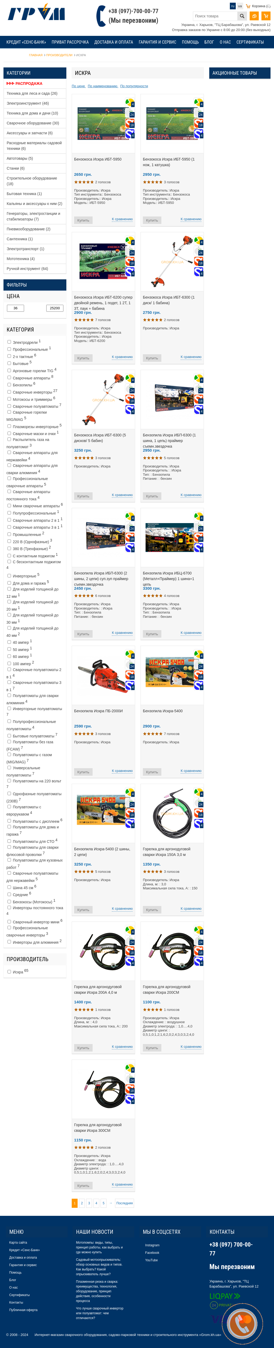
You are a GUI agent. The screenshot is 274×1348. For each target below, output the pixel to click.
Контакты (16, 54)
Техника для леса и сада (32, 93)
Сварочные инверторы (32, 391)
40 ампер (19, 642)
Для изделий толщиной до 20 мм (32, 605)
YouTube (151, 1260)
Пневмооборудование (28, 229)
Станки (16, 168)
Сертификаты (250, 42)
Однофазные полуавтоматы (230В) (34, 797)
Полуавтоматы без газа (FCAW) (29, 745)
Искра (17, 971)
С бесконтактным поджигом (33, 565)
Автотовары (20, 158)
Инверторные (23, 575)
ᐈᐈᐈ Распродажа (24, 83)
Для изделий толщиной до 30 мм (32, 619)
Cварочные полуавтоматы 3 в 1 (33, 686)
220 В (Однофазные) (29, 541)
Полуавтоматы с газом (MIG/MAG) (29, 758)
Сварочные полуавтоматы (34, 406)
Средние (19, 894)
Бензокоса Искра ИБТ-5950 (97, 159)
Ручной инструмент (27, 268)
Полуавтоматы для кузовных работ (34, 864)
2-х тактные (21, 356)
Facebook (152, 1253)
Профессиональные (29, 349)
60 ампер (19, 656)
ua (240, 6)
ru (232, 6)
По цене (79, 86)
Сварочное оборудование (33, 123)
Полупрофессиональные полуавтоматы (31, 725)
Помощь (190, 42)
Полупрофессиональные (33, 512)
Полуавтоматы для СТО (32, 841)
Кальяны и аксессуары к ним (34, 203)
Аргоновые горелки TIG (31, 370)
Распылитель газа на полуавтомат (27, 443)
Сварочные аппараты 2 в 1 (35, 520)
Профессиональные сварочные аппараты (27, 482)
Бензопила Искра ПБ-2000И (98, 711)
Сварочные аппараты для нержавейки (32, 456)
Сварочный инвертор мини (35, 921)
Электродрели (24, 342)
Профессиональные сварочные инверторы (27, 931)
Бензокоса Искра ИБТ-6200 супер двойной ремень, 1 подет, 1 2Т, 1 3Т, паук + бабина (103, 303)
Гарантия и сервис (157, 42)
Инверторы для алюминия (34, 942)
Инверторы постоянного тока (34, 911)
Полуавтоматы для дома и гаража (32, 830)
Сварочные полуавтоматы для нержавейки (32, 877)
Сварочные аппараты (30, 377)
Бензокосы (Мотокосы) (31, 901)
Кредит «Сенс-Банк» (26, 42)
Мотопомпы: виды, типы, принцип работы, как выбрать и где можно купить (99, 1247)
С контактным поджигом (32, 555)
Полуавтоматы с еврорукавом (23, 810)
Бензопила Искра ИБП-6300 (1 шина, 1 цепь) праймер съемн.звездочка (169, 440)
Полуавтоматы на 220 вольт (33, 784)
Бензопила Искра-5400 (163, 711)
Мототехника (21, 259)
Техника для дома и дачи (32, 113)
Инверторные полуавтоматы (34, 712)
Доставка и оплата (113, 42)
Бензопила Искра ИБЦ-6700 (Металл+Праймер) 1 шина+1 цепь (168, 579)
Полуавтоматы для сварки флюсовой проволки (32, 851)
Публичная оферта (23, 1310)
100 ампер (20, 663)
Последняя (124, 1203)
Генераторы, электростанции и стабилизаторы (33, 216)
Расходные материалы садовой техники (34, 146)
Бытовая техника (24, 194)
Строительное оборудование (32, 181)
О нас (225, 42)
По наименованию (103, 86)
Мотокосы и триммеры (31, 399)
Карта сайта (18, 1242)
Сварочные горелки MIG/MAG (26, 416)
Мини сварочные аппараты (35, 505)
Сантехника (20, 239)
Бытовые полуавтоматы (32, 735)
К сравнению (122, 219)
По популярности (134, 86)
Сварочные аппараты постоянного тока (28, 495)
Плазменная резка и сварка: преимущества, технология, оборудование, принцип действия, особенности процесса (97, 1291)
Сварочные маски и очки (33, 433)
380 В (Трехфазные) (29, 548)
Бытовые (19, 363)
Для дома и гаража (28, 582)
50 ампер (19, 649)
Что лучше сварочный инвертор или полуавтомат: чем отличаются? (99, 1313)
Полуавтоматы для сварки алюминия (32, 699)
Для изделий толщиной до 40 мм (32, 632)
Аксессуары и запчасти (30, 133)
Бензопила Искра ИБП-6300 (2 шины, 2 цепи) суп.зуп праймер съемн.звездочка (101, 579)
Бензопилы (21, 384)
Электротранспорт (25, 249)
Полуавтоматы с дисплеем (34, 821)
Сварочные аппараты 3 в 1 (35, 527)
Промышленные (25, 534)
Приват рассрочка (70, 42)
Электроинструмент (28, 103)
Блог (209, 42)
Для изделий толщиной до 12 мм (32, 593)
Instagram (152, 1245)
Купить (83, 220)
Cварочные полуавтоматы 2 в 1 (33, 673)
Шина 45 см (21, 887)
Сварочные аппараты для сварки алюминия (32, 469)
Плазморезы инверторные (34, 426)
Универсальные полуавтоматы (23, 771)
